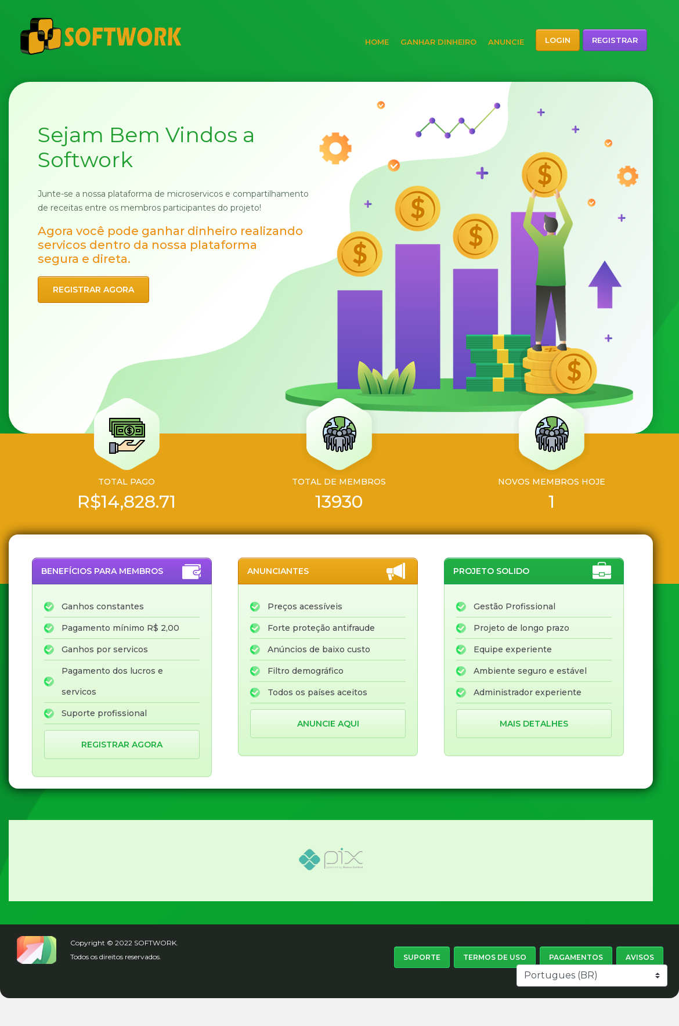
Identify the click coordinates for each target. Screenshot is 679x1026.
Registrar (615, 40)
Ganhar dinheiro (438, 41)
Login (557, 40)
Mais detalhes (534, 723)
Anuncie (506, 41)
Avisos (640, 957)
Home (377, 41)
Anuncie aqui (328, 723)
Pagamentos (576, 957)
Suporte (421, 957)
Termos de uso (494, 957)
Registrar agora (93, 289)
